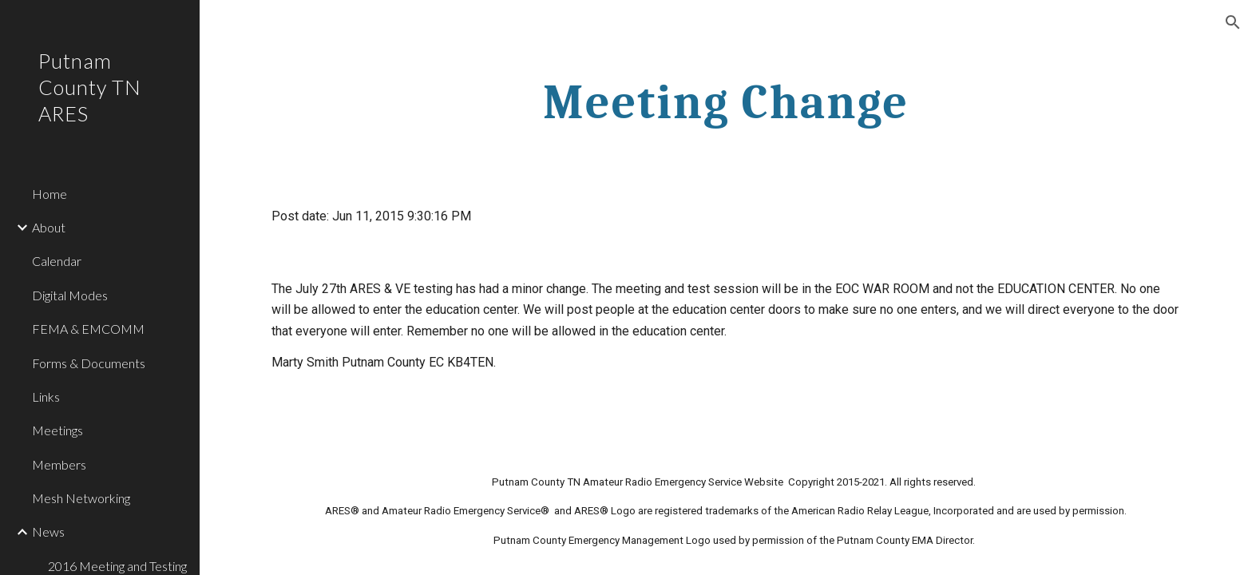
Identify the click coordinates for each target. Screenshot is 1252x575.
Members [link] (59, 464)
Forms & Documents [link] (88, 363)
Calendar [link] (56, 260)
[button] (1233, 22)
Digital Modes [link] (70, 295)
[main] (726, 101)
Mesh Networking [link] (81, 498)
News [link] (48, 531)
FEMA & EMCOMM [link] (88, 328)
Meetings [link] (57, 430)
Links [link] (46, 396)
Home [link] (49, 193)
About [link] (48, 227)
